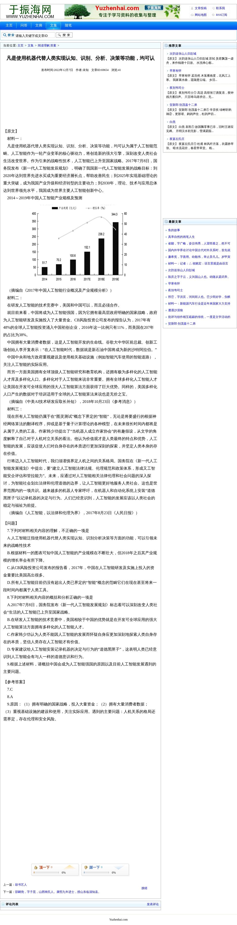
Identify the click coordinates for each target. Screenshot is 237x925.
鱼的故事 (174, 230)
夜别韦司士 (177, 87)
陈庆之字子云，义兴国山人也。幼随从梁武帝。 (199, 277)
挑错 (144, 888)
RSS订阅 (221, 15)
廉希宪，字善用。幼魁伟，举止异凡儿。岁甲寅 (199, 257)
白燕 (173, 122)
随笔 (68, 25)
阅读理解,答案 (47, 45)
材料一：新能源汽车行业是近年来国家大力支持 (199, 303)
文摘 (38, 25)
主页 (9, 25)
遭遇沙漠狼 (175, 310)
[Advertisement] (80, 100)
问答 (23, 25)
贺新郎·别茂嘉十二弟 (183, 105)
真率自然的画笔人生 (181, 237)
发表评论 (153, 904)
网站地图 (201, 15)
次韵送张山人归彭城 (183, 53)
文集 (53, 25)
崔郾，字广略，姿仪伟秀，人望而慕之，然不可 (199, 243)
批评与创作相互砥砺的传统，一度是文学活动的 (199, 317)
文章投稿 (201, 8)
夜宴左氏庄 (177, 139)
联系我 (220, 8)
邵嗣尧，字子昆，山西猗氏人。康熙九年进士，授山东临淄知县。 (58, 892)
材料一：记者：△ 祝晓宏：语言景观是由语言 (198, 263)
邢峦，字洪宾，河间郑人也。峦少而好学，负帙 (199, 297)
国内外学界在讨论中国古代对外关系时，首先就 (199, 250)
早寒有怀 (175, 70)
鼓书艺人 (21, 884)
